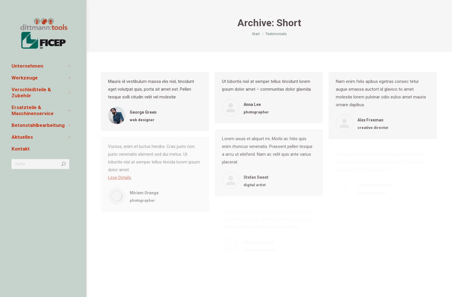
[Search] (40, 164)
